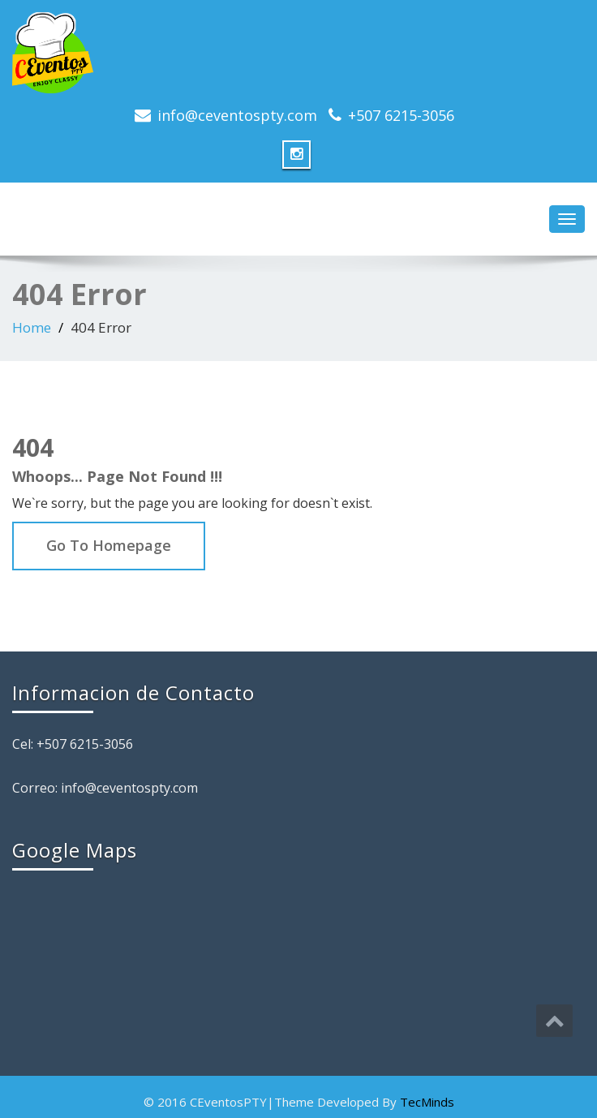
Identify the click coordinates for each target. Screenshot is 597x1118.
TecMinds (427, 1102)
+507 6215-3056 (401, 115)
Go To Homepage (108, 545)
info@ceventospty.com (237, 115)
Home (31, 327)
